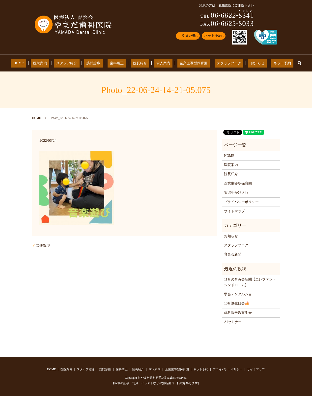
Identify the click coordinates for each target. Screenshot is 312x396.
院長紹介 (140, 63)
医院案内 (58, 63)
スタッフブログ (215, 63)
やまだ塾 (189, 36)
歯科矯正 (121, 63)
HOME (41, 63)
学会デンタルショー (239, 294)
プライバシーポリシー (241, 202)
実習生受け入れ (236, 192)
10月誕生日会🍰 (236, 303)
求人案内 (159, 63)
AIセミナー (233, 322)
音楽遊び (43, 246)
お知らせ (239, 63)
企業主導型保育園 (184, 63)
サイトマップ (234, 211)
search (274, 63)
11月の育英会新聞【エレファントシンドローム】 (250, 282)
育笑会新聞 (232, 254)
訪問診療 (103, 63)
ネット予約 (213, 36)
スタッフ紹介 (80, 63)
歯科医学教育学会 (238, 313)
